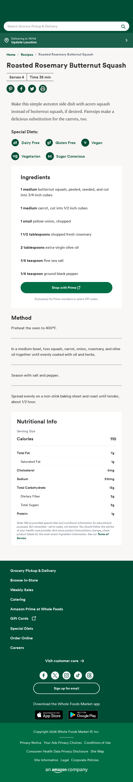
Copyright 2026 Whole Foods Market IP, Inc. (66, 731)
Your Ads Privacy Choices (63, 742)
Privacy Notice (30, 742)
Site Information (46, 760)
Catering (18, 599)
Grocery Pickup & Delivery (33, 570)
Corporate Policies (85, 760)
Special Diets (21, 628)
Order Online (21, 638)
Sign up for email (66, 688)
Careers (17, 647)
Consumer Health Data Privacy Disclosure (57, 751)
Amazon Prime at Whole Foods (36, 609)
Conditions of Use (97, 742)
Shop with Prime (66, 287)
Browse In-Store (24, 580)
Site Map (97, 751)
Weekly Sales (21, 589)
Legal (65, 760)
